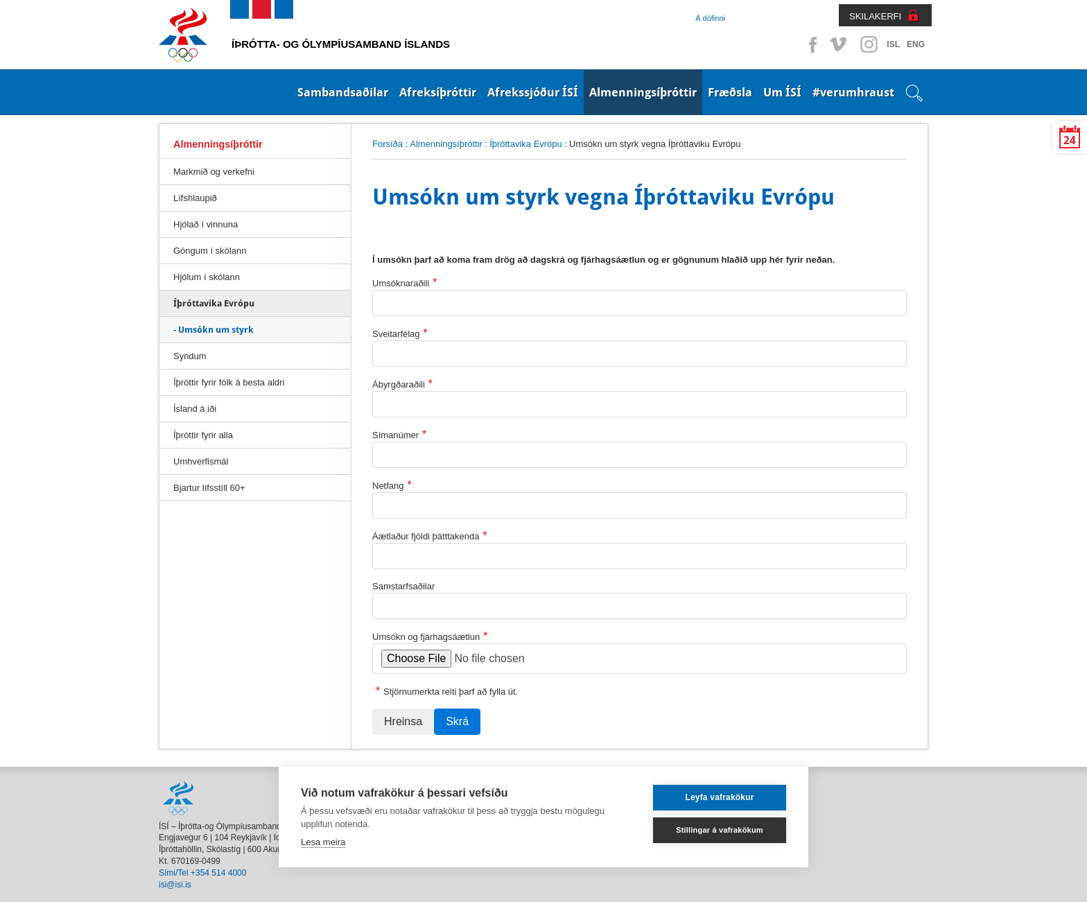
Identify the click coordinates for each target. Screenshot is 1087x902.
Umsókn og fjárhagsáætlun (429, 636)
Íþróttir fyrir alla (203, 435)
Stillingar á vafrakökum (719, 830)
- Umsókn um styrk (213, 329)
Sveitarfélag (400, 333)
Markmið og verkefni (213, 171)
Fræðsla (730, 92)
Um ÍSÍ (782, 92)
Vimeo (839, 44)
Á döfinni (710, 18)
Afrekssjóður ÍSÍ (532, 92)
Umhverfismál (200, 461)
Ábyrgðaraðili (402, 384)
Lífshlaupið (195, 198)
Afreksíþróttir (437, 92)
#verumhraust (853, 92)
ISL (893, 44)
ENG (916, 44)
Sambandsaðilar (342, 92)
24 (1069, 140)
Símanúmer (399, 434)
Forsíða (387, 144)
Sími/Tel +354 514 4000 (202, 873)
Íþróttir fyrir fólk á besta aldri (228, 382)
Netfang (392, 485)
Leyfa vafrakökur (719, 797)
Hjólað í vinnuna (205, 224)
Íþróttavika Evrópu (525, 144)
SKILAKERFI (875, 16)
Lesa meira (323, 842)
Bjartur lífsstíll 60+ (209, 488)
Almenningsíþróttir (643, 92)
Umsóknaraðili (404, 282)
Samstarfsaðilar (403, 586)
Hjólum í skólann (206, 277)
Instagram (869, 44)
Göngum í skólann (209, 250)
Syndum (190, 356)
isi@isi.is (175, 885)
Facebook (810, 44)
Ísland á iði (194, 409)
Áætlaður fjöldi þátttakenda (429, 535)
